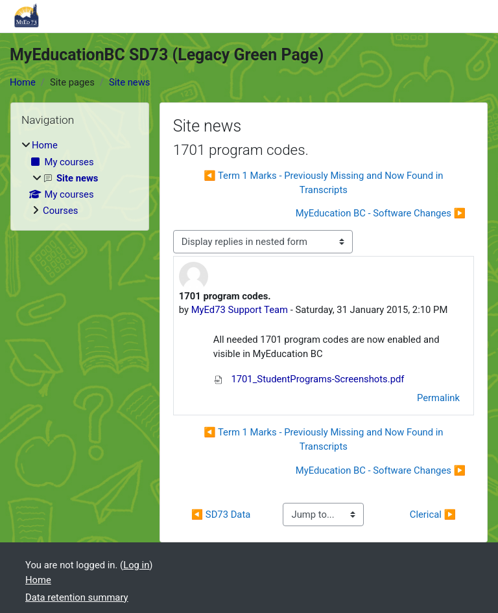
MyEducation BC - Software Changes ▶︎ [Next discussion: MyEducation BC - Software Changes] (381, 213)
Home (23, 82)
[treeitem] (79, 178)
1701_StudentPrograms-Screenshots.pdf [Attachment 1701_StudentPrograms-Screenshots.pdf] (309, 379)
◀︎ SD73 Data (221, 514)
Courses (60, 210)
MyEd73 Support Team (239, 310)
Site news (129, 82)
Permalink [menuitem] (438, 398)
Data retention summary (76, 597)
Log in (136, 565)
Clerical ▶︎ (433, 514)
